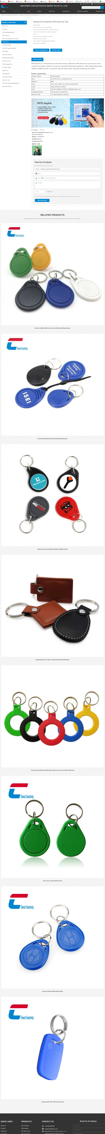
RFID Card (4, 26)
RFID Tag (4, 29)
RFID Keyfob (14, 15)
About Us (52, 11)
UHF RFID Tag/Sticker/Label (9, 48)
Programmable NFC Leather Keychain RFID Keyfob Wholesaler (52, 659)
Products (16, 11)
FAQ (28, 11)
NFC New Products (6, 86)
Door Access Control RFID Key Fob (52, 880)
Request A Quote (82, 11)
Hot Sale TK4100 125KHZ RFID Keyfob (52, 991)
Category (9, 15)
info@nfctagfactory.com (51, 1129)
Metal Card (5, 70)
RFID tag (42, 130)
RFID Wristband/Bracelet (8, 32)
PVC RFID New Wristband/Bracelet (10, 83)
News (39, 11)
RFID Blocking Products (8, 57)
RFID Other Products (7, 76)
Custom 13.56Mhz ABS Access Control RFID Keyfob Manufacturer (52, 328)
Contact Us (99, 11)
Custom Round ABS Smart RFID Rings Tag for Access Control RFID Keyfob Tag (52, 770)
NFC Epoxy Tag (25, 1131)
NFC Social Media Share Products (10, 38)
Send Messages (42, 200)
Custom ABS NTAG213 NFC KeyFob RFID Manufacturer (52, 438)
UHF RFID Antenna (7, 54)
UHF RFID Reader (6, 45)
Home (3, 11)
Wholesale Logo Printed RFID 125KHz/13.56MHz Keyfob (52, 549)
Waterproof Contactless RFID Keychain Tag (50, 169)
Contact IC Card (6, 80)
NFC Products (5, 35)
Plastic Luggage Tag (7, 64)
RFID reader (5, 51)
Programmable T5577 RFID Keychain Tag (52, 1101)
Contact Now (56, 50)
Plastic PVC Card (6, 61)
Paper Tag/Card (6, 73)
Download (66, 11)
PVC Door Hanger (6, 67)
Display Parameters (41, 50)
